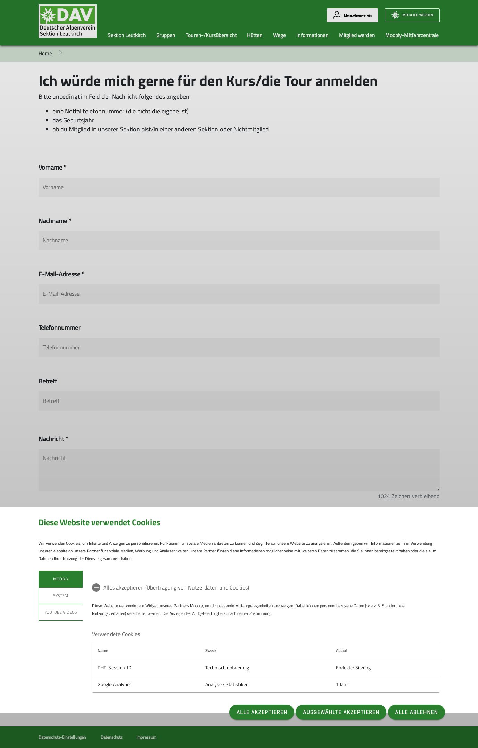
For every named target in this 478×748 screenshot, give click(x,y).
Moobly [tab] (60, 579)
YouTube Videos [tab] (60, 612)
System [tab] (60, 595)
